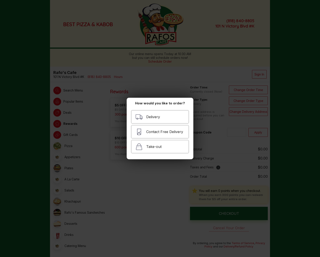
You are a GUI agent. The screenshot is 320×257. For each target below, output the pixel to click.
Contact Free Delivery (159, 131)
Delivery (147, 117)
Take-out (148, 146)
